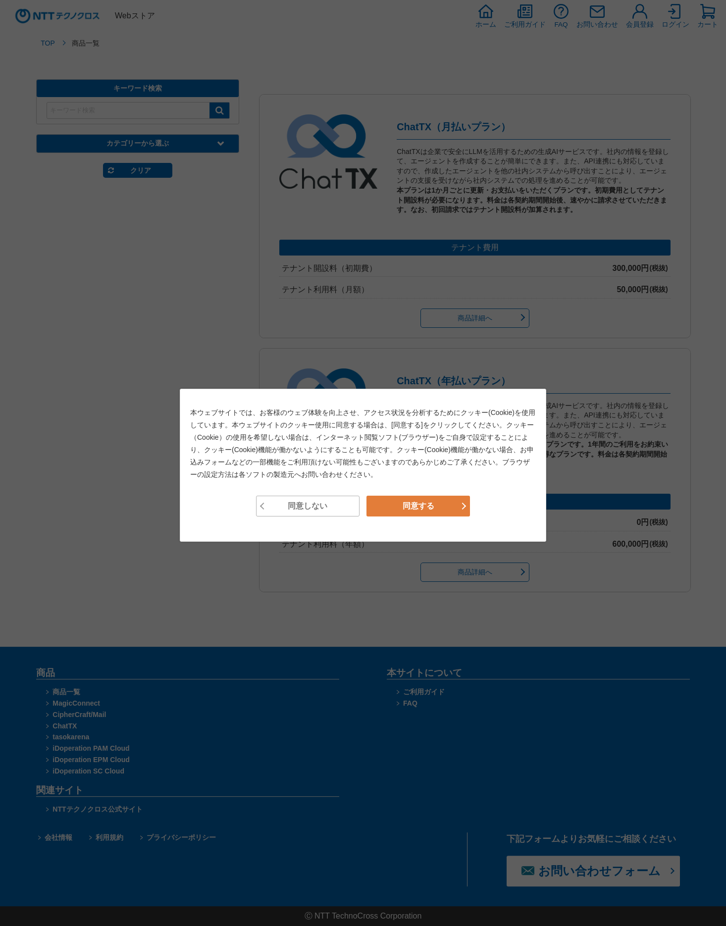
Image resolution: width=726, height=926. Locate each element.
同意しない (307, 506)
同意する (418, 506)
